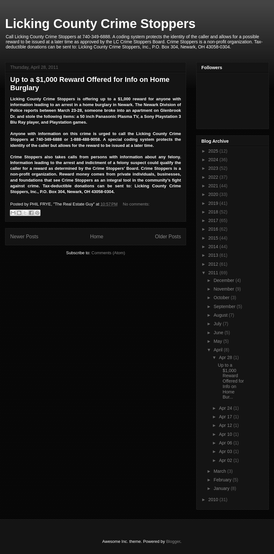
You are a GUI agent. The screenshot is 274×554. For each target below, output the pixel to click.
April (218, 349)
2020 (214, 194)
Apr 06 (226, 442)
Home (97, 236)
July (218, 323)
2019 (214, 203)
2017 (214, 220)
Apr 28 (226, 357)
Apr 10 (226, 434)
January (222, 488)
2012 (214, 264)
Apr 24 (226, 408)
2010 (214, 499)
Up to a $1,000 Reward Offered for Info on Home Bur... (231, 381)
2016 (214, 229)
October (222, 297)
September (224, 306)
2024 (214, 159)
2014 (214, 246)
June (218, 332)
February (223, 479)
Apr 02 (226, 460)
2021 (214, 185)
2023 (214, 168)
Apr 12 (226, 425)
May (218, 341)
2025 (214, 151)
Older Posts (168, 236)
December (224, 280)
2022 (214, 177)
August (220, 315)
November (224, 288)
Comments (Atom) (108, 252)
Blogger (173, 541)
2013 (214, 255)
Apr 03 (226, 451)
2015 (214, 238)
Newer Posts (24, 236)
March (220, 471)
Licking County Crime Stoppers (100, 24)
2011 (214, 272)
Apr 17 (226, 416)
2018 (214, 211)
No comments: (136, 204)
